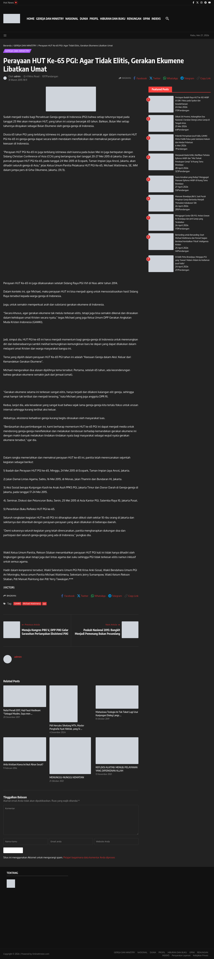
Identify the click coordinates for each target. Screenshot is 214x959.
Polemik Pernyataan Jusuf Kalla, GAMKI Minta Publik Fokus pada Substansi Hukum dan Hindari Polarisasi (192, 139)
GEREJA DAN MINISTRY (50, 18)
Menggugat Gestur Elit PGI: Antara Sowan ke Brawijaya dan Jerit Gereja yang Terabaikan (192, 218)
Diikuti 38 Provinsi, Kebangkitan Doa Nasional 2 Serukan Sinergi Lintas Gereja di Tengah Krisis (192, 119)
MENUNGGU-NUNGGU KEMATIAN (66, 777)
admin (17, 76)
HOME (30, 18)
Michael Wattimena (32, 603)
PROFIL (94, 18)
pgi (44, 603)
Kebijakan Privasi (200, 955)
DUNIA (84, 18)
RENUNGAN (134, 18)
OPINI (146, 18)
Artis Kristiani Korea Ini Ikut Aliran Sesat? (23, 764)
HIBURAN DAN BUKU (112, 18)
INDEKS (156, 18)
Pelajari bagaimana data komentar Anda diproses (89, 857)
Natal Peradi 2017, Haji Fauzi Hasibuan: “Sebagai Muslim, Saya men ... (22, 712)
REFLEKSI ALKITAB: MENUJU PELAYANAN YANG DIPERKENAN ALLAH (116, 769)
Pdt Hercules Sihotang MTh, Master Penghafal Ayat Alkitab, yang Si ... (66, 727)
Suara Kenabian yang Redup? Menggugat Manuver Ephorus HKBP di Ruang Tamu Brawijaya (192, 180)
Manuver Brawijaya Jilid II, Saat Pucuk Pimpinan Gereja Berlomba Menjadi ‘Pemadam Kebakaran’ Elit (190, 199)
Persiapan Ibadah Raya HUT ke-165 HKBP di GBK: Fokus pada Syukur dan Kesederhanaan (192, 100)
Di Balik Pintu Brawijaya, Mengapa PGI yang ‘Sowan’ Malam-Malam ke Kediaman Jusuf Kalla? (192, 260)
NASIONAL (71, 18)
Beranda (7, 45)
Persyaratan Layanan (181, 955)
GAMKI (17, 603)
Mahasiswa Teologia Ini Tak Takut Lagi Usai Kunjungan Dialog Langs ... (117, 713)
